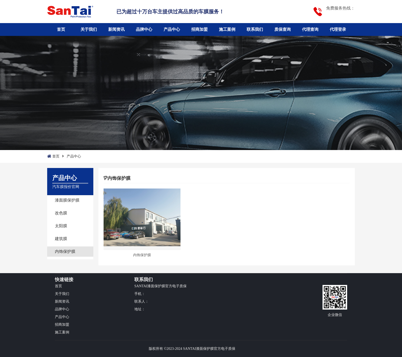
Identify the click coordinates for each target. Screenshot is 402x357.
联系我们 (255, 29)
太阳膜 (61, 226)
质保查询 (282, 29)
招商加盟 (199, 29)
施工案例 (227, 29)
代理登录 (338, 29)
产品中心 (172, 29)
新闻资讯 (116, 29)
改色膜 (61, 213)
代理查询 (310, 29)
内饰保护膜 (65, 251)
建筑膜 (61, 238)
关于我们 (89, 29)
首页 (61, 29)
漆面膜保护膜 (67, 200)
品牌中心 (144, 29)
